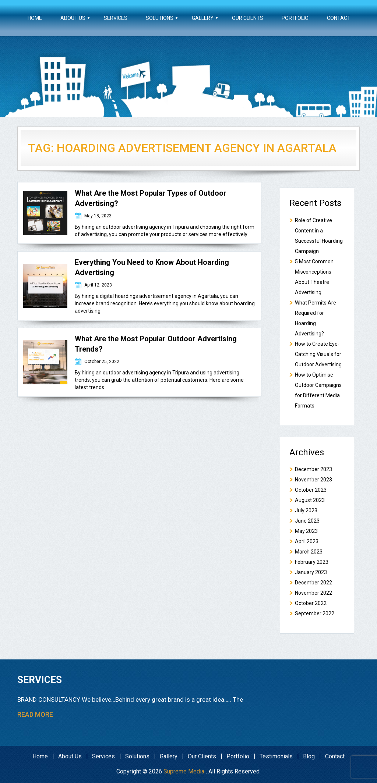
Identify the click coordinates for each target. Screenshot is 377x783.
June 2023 (307, 521)
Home (35, 18)
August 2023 (310, 500)
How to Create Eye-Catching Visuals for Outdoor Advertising (318, 354)
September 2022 (314, 613)
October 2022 (311, 603)
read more (35, 714)
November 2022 (313, 593)
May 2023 (306, 531)
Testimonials (276, 756)
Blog (309, 756)
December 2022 (313, 583)
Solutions (159, 18)
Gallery (203, 18)
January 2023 (311, 572)
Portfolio (295, 18)
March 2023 (309, 552)
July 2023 (306, 510)
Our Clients (247, 18)
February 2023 (311, 562)
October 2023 (311, 490)
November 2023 (313, 480)
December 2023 (313, 469)
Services (115, 18)
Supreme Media (183, 771)
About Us (72, 18)
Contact (338, 18)
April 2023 (306, 541)
